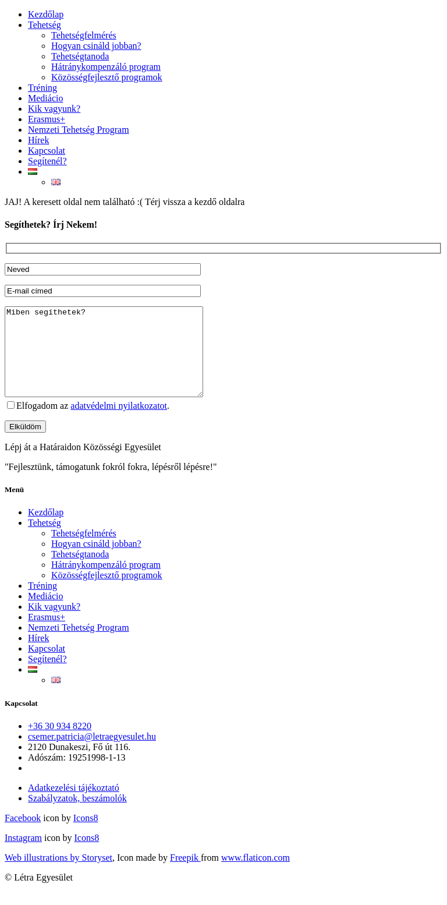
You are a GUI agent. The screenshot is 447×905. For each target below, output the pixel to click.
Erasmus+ (46, 119)
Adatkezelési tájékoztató (73, 805)
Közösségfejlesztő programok (106, 77)
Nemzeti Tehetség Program (78, 130)
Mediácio (45, 98)
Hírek (38, 140)
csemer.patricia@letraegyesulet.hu (92, 754)
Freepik (185, 875)
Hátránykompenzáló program (106, 67)
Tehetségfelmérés (83, 35)
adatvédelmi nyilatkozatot (118, 423)
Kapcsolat (46, 150)
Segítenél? (47, 161)
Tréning (42, 88)
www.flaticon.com (255, 875)
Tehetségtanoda (80, 56)
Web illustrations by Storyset (58, 875)
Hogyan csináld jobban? (96, 46)
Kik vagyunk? (54, 109)
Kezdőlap (45, 14)
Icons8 (85, 835)
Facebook (23, 835)
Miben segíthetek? (115, 360)
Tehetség (44, 25)
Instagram (23, 855)
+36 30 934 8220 (59, 743)
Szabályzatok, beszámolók (77, 816)
